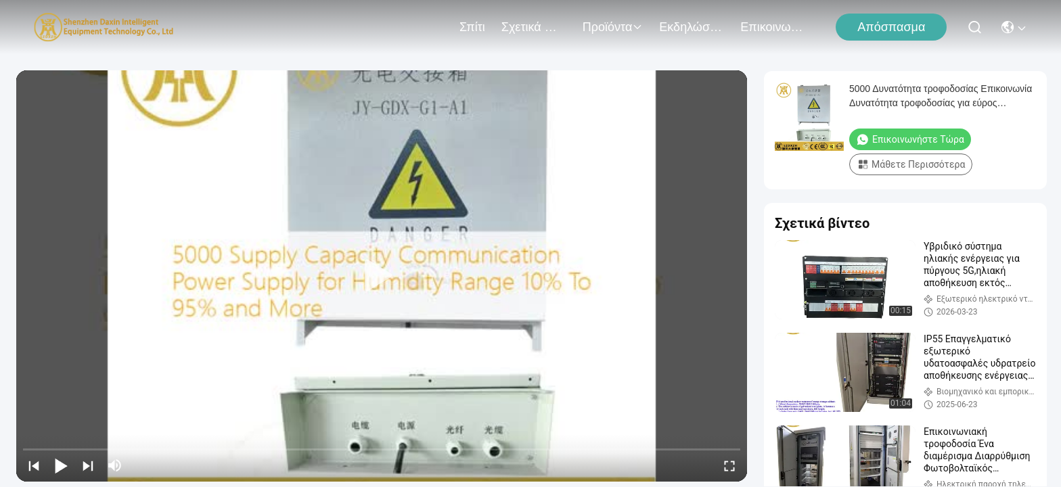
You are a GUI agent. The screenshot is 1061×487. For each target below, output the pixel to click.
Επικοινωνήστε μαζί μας (772, 27)
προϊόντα (613, 27)
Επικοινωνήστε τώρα (910, 139)
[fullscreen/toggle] (729, 465)
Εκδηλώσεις (691, 27)
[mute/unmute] (115, 465)
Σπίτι (472, 27)
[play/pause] (60, 465)
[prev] (33, 465)
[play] (382, 276)
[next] (87, 465)
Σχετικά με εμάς (533, 27)
